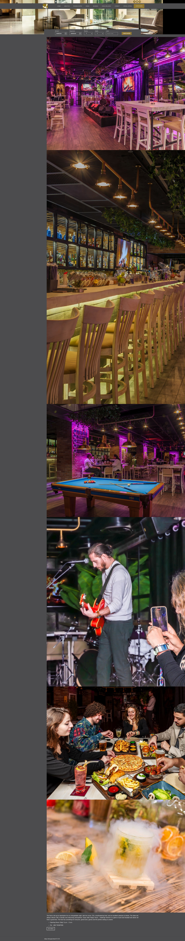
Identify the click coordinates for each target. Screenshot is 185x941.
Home (59, 6)
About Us (67, 6)
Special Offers (127, 6)
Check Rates (139, 6)
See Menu (51, 928)
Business (95, 6)
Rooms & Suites (77, 6)
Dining (87, 6)
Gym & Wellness (106, 6)
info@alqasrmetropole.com (63, 1)
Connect (117, 6)
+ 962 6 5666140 (49, 1)
